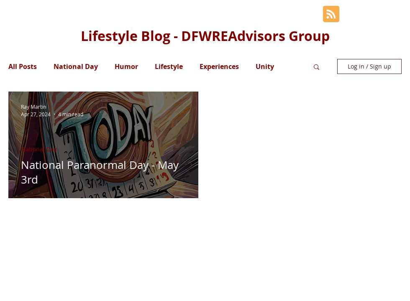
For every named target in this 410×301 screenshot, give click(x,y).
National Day (76, 66)
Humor (126, 66)
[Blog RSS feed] (331, 14)
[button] (316, 67)
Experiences (219, 66)
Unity (265, 66)
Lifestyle (169, 66)
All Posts (22, 66)
